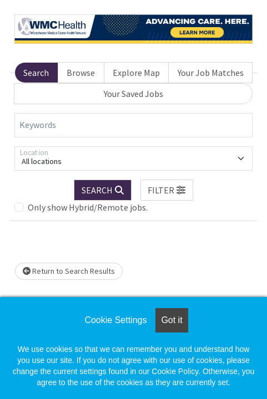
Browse (81, 72)
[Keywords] (133, 125)
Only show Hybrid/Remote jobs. (88, 207)
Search (36, 72)
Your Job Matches (211, 72)
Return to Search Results (69, 271)
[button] (167, 190)
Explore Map (136, 72)
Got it (171, 320)
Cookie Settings (115, 320)
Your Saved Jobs (133, 93)
